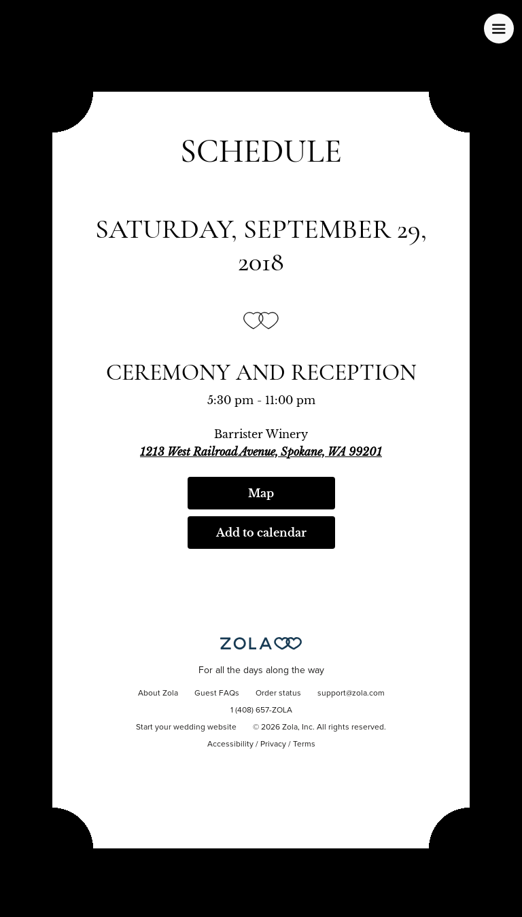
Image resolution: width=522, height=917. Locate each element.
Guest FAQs (216, 693)
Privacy (273, 744)
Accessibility (230, 744)
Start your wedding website (186, 727)
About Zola (158, 693)
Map (261, 493)
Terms (304, 744)
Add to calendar (261, 532)
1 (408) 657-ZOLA (261, 710)
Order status (278, 693)
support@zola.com (351, 693)
